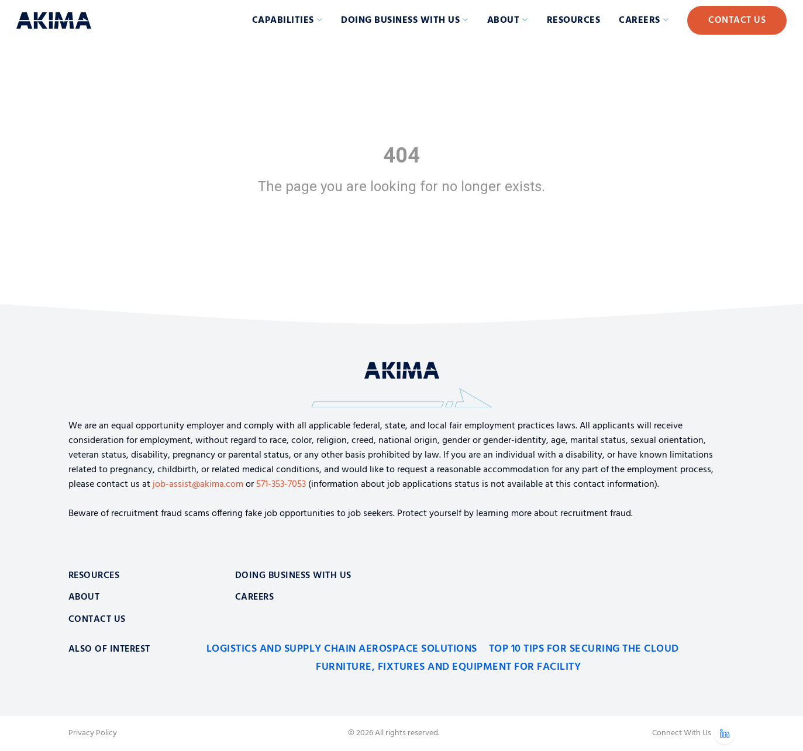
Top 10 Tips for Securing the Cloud (584, 649)
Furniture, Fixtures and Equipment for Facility (448, 667)
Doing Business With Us (293, 575)
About (503, 20)
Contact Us (737, 20)
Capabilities (283, 20)
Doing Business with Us (400, 20)
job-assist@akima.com (198, 484)
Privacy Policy (92, 733)
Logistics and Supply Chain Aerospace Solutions (341, 649)
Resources (574, 20)
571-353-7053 (281, 484)
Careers (639, 20)
